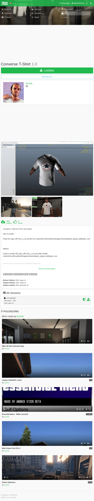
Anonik (29, 83)
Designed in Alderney (9, 495)
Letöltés (47, 70)
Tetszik (20, 223)
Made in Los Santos (8, 497)
